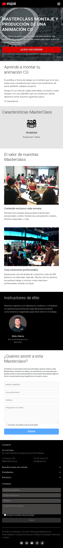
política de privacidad (28, 425)
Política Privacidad (42, 534)
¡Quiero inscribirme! (31, 49)
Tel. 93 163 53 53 (41, 458)
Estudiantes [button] (7, 472)
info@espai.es (40, 461)
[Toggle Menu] (59, 4)
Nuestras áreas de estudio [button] (15, 467)
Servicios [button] (6, 477)
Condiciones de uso (24, 534)
